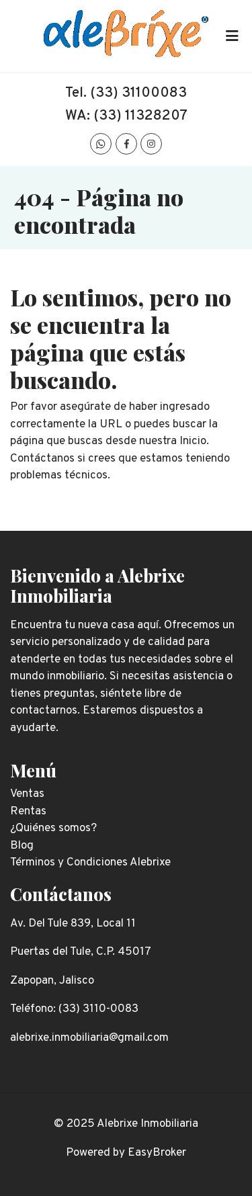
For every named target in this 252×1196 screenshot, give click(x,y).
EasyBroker (157, 1153)
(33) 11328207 (140, 116)
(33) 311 (115, 93)
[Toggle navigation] (232, 36)
